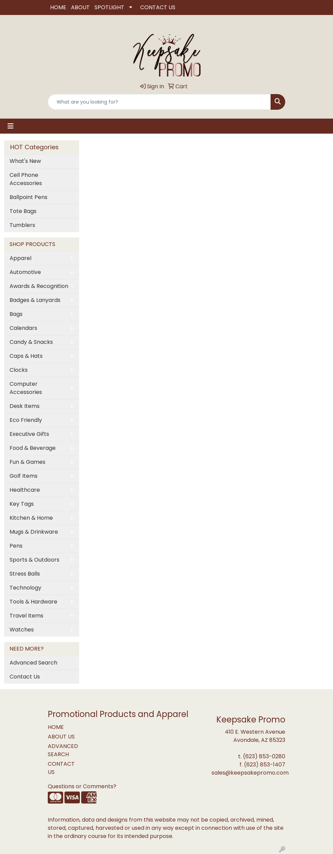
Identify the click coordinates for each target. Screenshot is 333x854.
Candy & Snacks (31, 342)
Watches (22, 630)
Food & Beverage (33, 448)
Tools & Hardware (33, 602)
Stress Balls (25, 574)
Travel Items (26, 616)
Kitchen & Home (31, 518)
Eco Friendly (26, 420)
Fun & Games (27, 462)
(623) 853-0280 (264, 756)
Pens (16, 546)
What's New (25, 161)
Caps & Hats (26, 356)
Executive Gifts (29, 434)
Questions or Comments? (82, 786)
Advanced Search (33, 663)
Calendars (23, 328)
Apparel (20, 258)
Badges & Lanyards (35, 300)
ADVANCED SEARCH (63, 750)
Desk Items (25, 406)
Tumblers (22, 225)
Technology (25, 588)
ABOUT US (61, 737)
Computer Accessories (26, 388)
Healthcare (25, 490)
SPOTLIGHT (109, 7)
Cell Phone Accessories (26, 179)
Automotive (25, 272)
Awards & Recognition (39, 286)
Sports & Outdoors (34, 560)
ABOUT (80, 7)
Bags (16, 314)
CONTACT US (157, 7)
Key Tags (22, 504)
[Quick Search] (159, 102)
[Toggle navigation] (10, 126)
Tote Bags (23, 211)
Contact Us (25, 677)
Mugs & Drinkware (34, 532)
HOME (58, 7)
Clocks (19, 370)
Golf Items (24, 476)
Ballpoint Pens (28, 197)
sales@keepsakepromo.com (250, 773)
